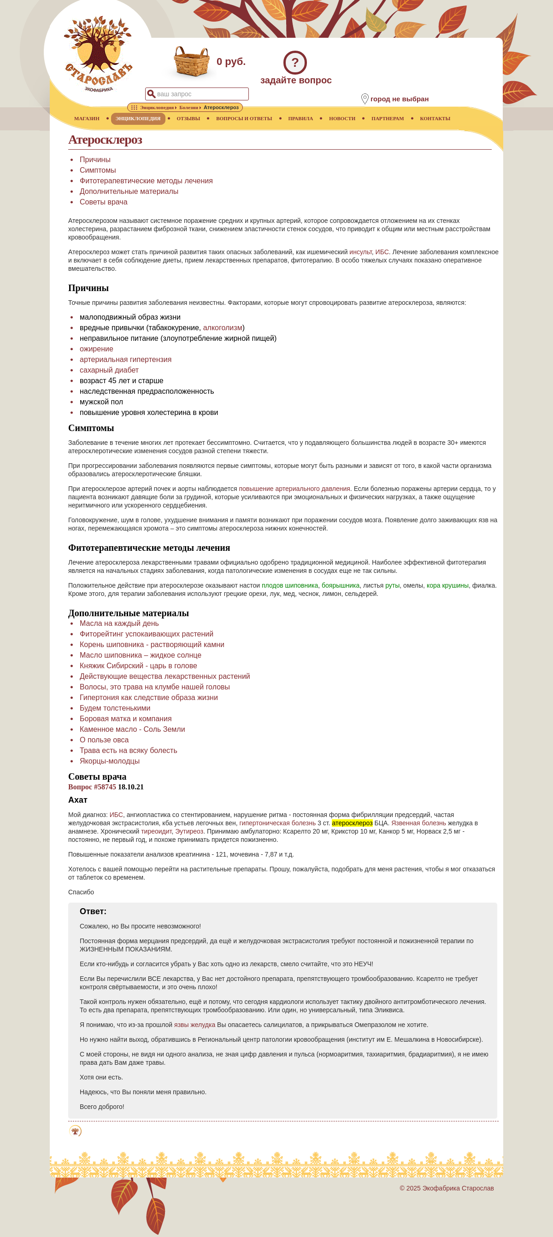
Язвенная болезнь (418, 823)
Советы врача (104, 202)
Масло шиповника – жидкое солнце (140, 655)
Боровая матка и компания (126, 719)
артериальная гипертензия (125, 359)
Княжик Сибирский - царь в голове (138, 666)
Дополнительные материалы (129, 191)
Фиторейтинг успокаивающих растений (146, 634)
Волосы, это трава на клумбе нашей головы (155, 687)
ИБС (382, 252)
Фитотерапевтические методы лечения (146, 181)
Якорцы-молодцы (110, 761)
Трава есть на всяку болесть (128, 750)
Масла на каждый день (119, 623)
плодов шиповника (290, 585)
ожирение (96, 349)
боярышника (340, 585)
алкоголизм (222, 328)
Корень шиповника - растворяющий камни (152, 644)
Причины (95, 159)
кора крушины (448, 585)
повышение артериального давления (294, 488)
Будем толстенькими (115, 708)
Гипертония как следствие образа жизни (149, 697)
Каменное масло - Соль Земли (132, 729)
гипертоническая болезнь (278, 823)
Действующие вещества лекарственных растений (165, 676)
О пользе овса (104, 740)
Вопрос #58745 (92, 787)
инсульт (360, 252)
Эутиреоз (189, 831)
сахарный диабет (109, 370)
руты (392, 585)
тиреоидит (156, 831)
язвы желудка (194, 1024)
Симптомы (98, 170)
